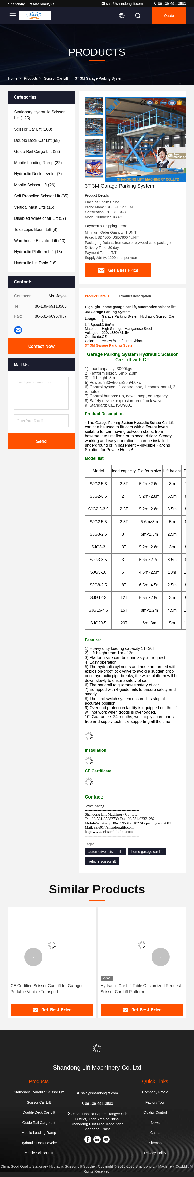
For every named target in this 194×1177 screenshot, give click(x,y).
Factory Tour (155, 1102)
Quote (169, 16)
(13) (39, 240)
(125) (39, 115)
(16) (34, 207)
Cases (155, 1133)
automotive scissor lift (105, 852)
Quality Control (155, 1112)
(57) (40, 218)
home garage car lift (147, 852)
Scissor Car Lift (56, 78)
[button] (94, 175)
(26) (34, 185)
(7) (38, 174)
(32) (37, 151)
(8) (35, 229)
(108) (33, 129)
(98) (37, 140)
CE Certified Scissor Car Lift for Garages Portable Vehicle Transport (137, 989)
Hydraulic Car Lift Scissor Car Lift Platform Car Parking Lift (48, 989)
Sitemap (155, 1143)
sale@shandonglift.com (122, 4)
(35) (41, 196)
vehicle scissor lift (102, 861)
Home (12, 78)
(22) (38, 163)
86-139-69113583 (169, 4)
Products (31, 78)
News (155, 1123)
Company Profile (155, 1092)
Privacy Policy (155, 1153)
